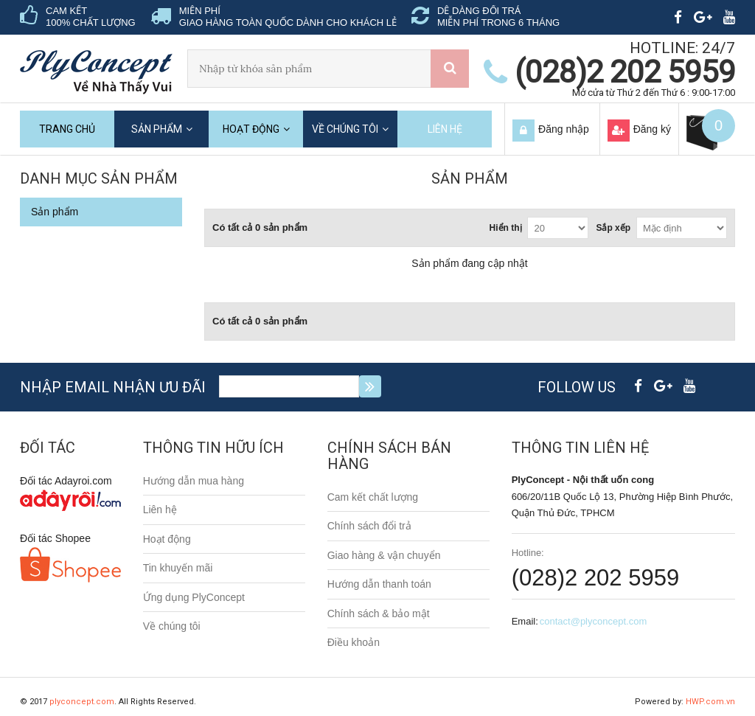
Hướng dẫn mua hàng (193, 481)
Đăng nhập (563, 129)
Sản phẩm (156, 129)
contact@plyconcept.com (593, 621)
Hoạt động (251, 129)
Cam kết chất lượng (372, 497)
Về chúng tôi (345, 129)
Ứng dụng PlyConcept (194, 597)
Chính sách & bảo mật (378, 613)
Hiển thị (506, 228)
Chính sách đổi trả (369, 526)
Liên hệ (445, 129)
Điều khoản (353, 642)
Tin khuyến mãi (178, 568)
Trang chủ (67, 129)
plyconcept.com (81, 701)
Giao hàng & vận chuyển (384, 555)
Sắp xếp (613, 228)
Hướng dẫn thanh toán (379, 584)
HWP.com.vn (710, 701)
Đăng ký (652, 129)
